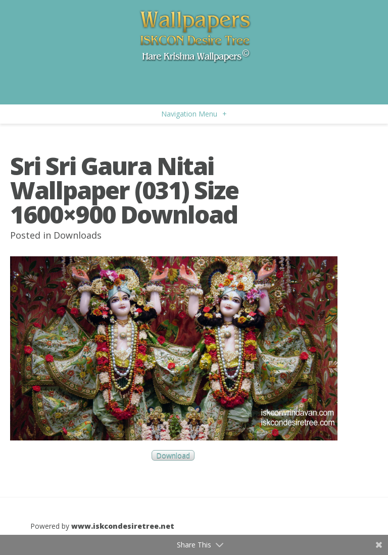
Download (173, 455)
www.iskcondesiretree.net (122, 526)
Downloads (78, 235)
